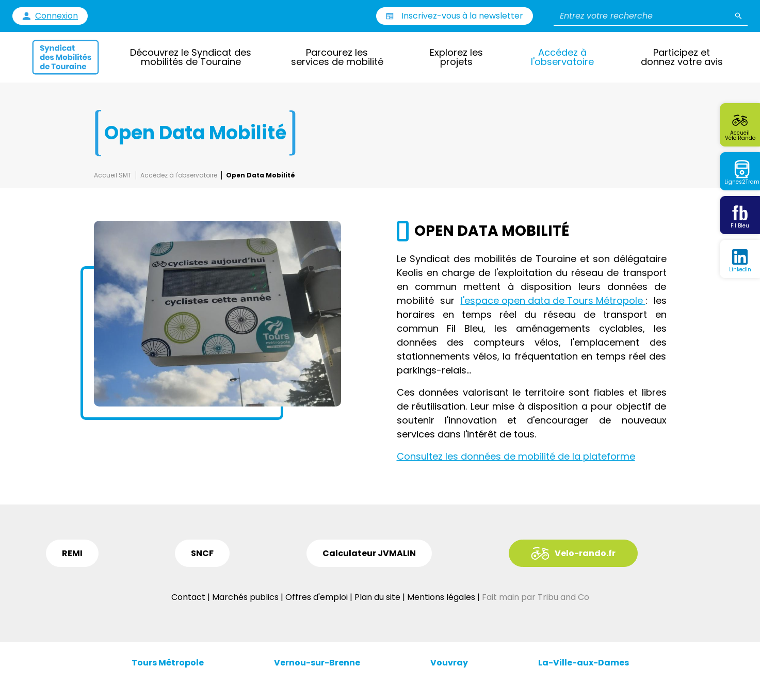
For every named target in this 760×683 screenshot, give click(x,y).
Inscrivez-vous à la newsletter (462, 16)
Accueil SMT (113, 175)
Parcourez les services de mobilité (337, 57)
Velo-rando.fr (585, 553)
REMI (72, 553)
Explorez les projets (456, 57)
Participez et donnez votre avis (682, 57)
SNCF (202, 553)
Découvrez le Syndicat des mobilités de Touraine (190, 57)
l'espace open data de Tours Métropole (553, 300)
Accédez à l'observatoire (562, 57)
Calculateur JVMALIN (369, 553)
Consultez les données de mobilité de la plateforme (516, 456)
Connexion (56, 16)
